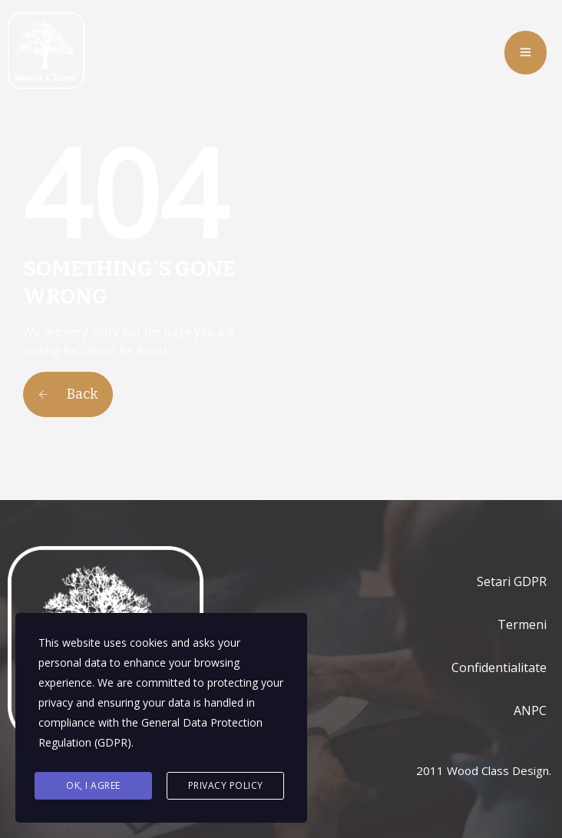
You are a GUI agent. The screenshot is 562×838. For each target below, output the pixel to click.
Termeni (522, 624)
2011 (430, 770)
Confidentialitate (499, 667)
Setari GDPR (512, 581)
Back (68, 394)
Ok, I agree (93, 785)
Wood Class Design (498, 770)
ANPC (530, 710)
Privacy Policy (225, 785)
